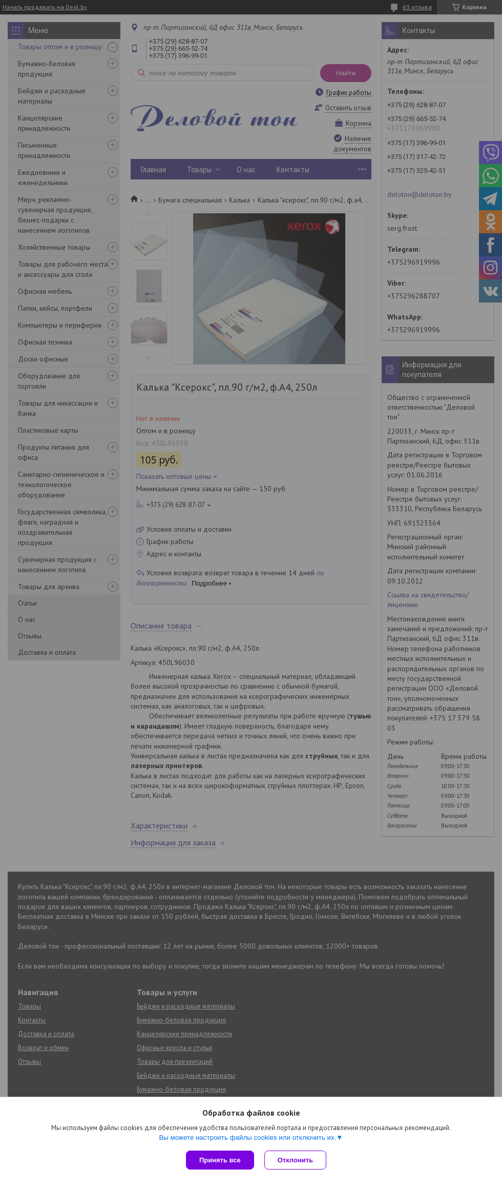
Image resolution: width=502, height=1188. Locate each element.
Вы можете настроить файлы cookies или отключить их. (247, 1137)
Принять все (220, 1160)
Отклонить (295, 1160)
